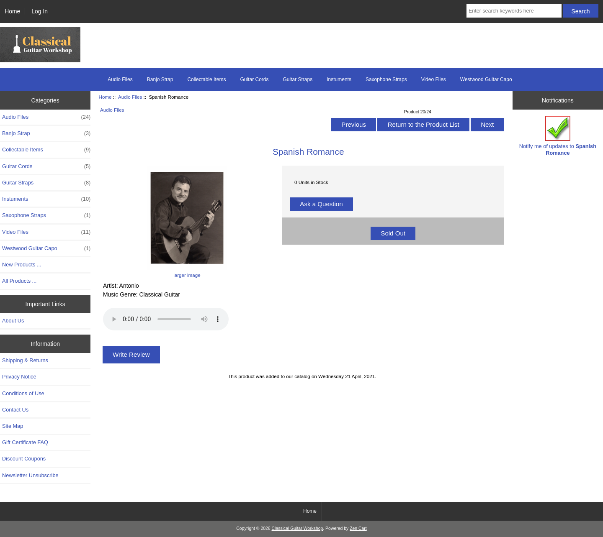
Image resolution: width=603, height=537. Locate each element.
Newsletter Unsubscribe (30, 475)
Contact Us (15, 410)
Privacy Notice (19, 376)
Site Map (12, 426)
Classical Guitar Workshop (297, 528)
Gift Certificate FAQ (25, 442)
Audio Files (130, 97)
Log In (39, 11)
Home (12, 11)
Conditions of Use (23, 393)
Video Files (433, 79)
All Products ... (19, 281)
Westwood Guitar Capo (486, 79)
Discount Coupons (24, 458)
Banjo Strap (160, 79)
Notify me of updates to (557, 136)
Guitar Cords (254, 79)
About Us (13, 320)
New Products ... (21, 264)
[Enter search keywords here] (514, 11)
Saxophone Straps (386, 79)
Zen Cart (358, 528)
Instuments (339, 79)
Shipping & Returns (25, 360)
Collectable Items (206, 79)
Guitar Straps (298, 79)
